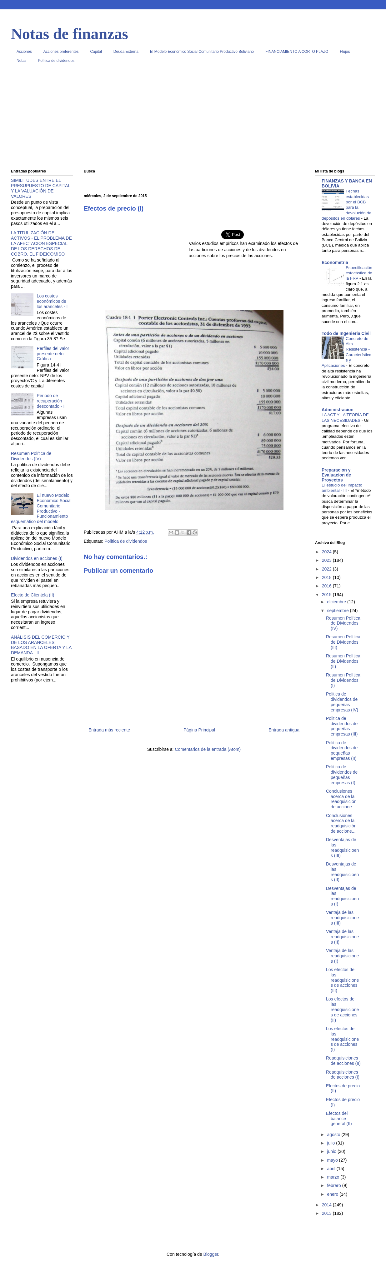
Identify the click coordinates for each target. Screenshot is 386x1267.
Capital (96, 51)
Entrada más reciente (109, 729)
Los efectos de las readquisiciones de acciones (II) (342, 1009)
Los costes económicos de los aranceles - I (52, 301)
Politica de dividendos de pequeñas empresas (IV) (342, 701)
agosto (334, 1134)
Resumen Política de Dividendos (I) (343, 680)
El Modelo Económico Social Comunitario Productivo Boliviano (202, 51)
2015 (327, 594)
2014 (327, 1204)
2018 (327, 577)
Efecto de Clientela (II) (32, 594)
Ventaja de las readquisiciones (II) (342, 937)
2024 (327, 551)
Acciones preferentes (61, 51)
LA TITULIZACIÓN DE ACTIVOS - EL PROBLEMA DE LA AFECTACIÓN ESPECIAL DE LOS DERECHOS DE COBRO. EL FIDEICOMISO (41, 243)
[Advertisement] (193, 118)
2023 (327, 560)
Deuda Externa (125, 51)
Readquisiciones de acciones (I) (342, 1075)
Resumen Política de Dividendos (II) (343, 661)
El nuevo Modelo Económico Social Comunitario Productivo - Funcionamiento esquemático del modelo (41, 508)
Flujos (345, 51)
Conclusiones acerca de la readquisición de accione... (341, 799)
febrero (334, 1185)
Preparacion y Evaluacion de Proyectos (336, 474)
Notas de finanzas (69, 33)
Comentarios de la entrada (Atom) (208, 749)
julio (331, 1142)
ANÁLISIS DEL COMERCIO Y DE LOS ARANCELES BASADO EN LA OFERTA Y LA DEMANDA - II (41, 645)
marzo (333, 1177)
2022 (327, 568)
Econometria (335, 262)
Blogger (210, 1254)
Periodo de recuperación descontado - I (51, 401)
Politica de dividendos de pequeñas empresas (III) (342, 726)
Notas (21, 60)
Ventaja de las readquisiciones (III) (342, 917)
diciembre (337, 601)
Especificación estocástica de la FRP (359, 273)
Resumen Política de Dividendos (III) (343, 642)
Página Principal (199, 729)
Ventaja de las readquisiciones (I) (342, 956)
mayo (333, 1160)
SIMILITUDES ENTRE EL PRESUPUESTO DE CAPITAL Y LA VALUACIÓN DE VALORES (40, 188)
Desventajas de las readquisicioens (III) (342, 847)
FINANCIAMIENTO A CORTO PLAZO (296, 51)
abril (331, 1168)
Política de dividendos (56, 60)
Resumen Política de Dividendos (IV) (31, 456)
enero (333, 1194)
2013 (327, 1213)
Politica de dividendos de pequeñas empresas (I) (342, 774)
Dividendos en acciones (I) (37, 558)
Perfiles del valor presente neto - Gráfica (53, 354)
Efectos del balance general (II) (339, 1118)
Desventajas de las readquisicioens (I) (342, 896)
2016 (327, 585)
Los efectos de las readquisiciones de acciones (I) (342, 1039)
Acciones (24, 51)
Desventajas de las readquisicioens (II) (342, 871)
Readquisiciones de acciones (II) (343, 1060)
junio (332, 1151)
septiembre (338, 610)
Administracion (337, 409)
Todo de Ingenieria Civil (346, 333)
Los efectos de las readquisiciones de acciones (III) (342, 980)
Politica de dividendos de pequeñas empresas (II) (342, 750)
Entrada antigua (283, 729)
